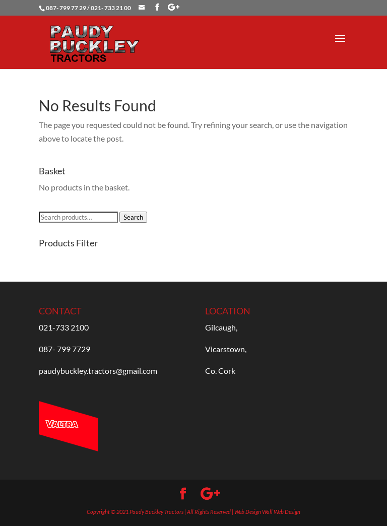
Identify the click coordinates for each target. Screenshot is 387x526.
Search (133, 217)
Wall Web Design (281, 511)
